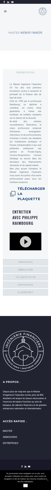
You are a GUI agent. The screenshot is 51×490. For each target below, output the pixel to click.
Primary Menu (5, 11)
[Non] (47, 480)
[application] (25, 241)
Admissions (10, 437)
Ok (25, 485)
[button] (25, 241)
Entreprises (10, 443)
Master (7, 430)
